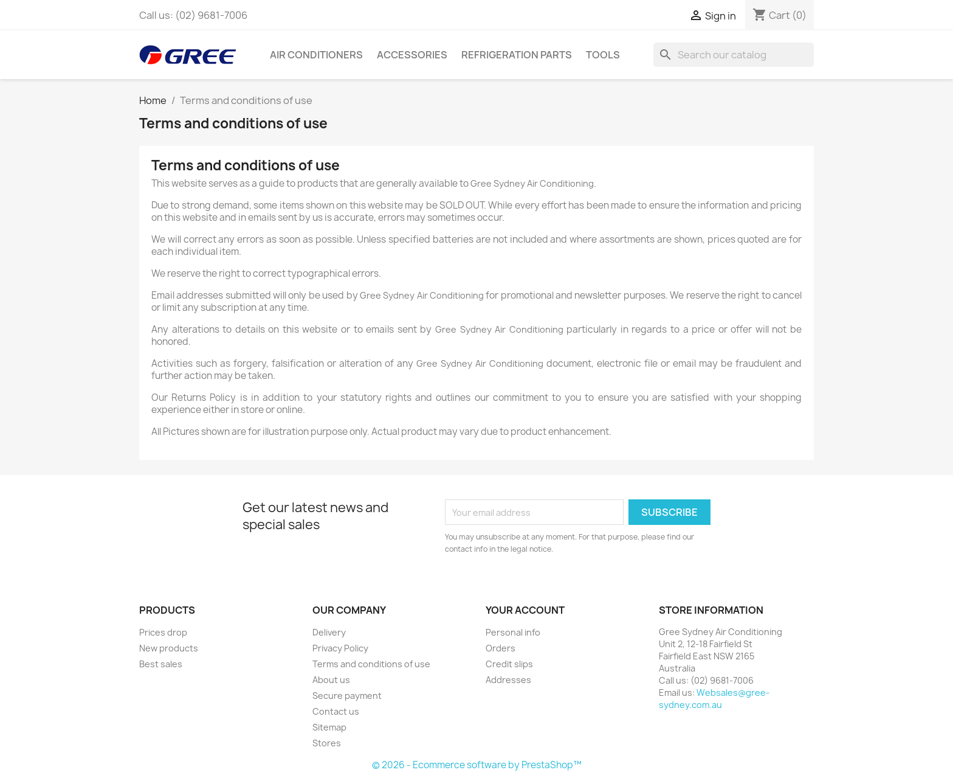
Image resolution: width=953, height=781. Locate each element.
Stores (326, 743)
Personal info (513, 632)
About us (331, 680)
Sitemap (329, 727)
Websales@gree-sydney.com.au (714, 698)
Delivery (329, 632)
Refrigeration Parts (516, 54)
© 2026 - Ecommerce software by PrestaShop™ (477, 764)
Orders (500, 648)
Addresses (508, 680)
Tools (603, 54)
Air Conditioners (316, 54)
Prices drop (163, 632)
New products (168, 648)
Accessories (412, 54)
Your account (525, 610)
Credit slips (509, 664)
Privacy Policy (340, 648)
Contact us (335, 711)
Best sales (160, 664)
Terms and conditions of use (371, 664)
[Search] (733, 55)
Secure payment (347, 695)
